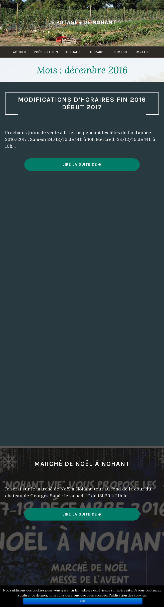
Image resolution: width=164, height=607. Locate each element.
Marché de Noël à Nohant (82, 463)
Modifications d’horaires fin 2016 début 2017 (82, 103)
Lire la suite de (82, 166)
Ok (82, 601)
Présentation (46, 52)
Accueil (20, 52)
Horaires (98, 52)
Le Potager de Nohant (82, 22)
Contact (142, 52)
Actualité (74, 52)
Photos (120, 52)
